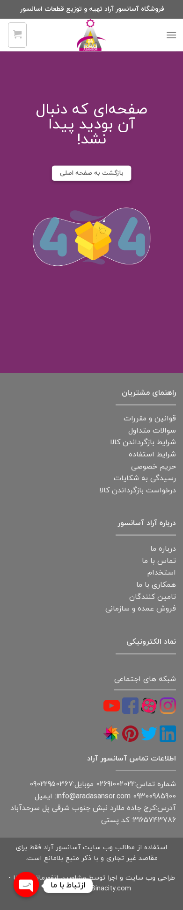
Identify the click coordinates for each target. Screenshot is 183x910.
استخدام (161, 573)
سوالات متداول (152, 431)
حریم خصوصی (153, 467)
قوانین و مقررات (150, 418)
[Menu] (171, 34)
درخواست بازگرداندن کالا (137, 490)
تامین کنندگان (152, 597)
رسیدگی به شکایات (145, 478)
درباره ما (163, 549)
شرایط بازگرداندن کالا (143, 442)
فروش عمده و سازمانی (140, 609)
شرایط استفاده (152, 454)
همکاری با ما (156, 585)
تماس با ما (159, 561)
